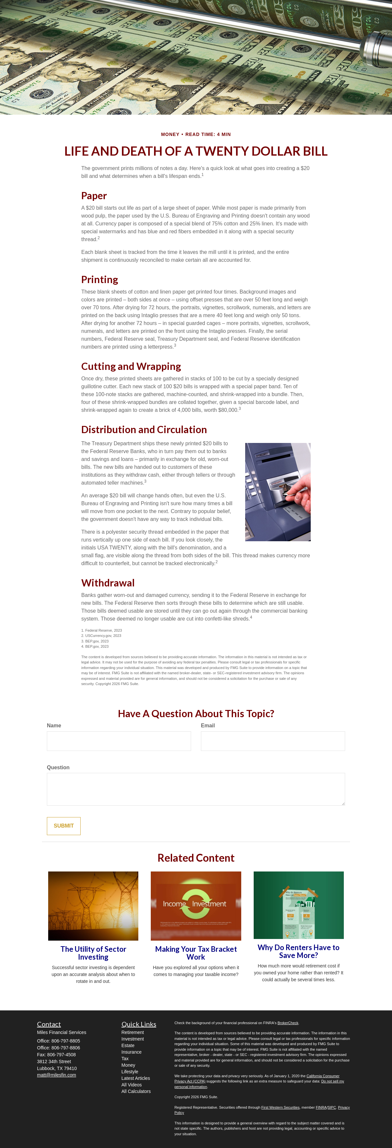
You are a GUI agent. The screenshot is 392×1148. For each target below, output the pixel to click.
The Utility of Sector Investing (93, 953)
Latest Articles (136, 1078)
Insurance (132, 1052)
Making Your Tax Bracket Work (196, 953)
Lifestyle (130, 1071)
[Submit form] (64, 826)
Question (58, 767)
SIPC (331, 1107)
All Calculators (136, 1091)
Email (208, 725)
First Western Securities (280, 1107)
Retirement (133, 1032)
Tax (125, 1058)
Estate (128, 1045)
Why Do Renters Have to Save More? (299, 951)
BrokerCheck (288, 1023)
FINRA (321, 1107)
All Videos (132, 1084)
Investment (133, 1039)
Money (128, 1065)
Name (54, 725)
